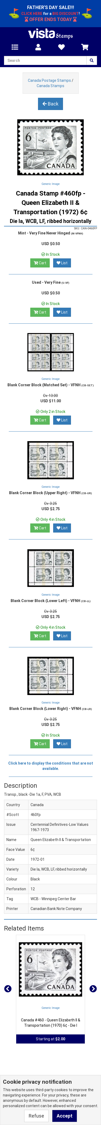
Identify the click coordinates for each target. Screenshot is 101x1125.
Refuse (36, 1116)
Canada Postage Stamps (49, 80)
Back (50, 104)
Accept (65, 1116)
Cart (40, 263)
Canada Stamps (50, 86)
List (62, 263)
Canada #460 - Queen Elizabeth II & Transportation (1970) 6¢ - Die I (50, 1022)
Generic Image (50, 184)
